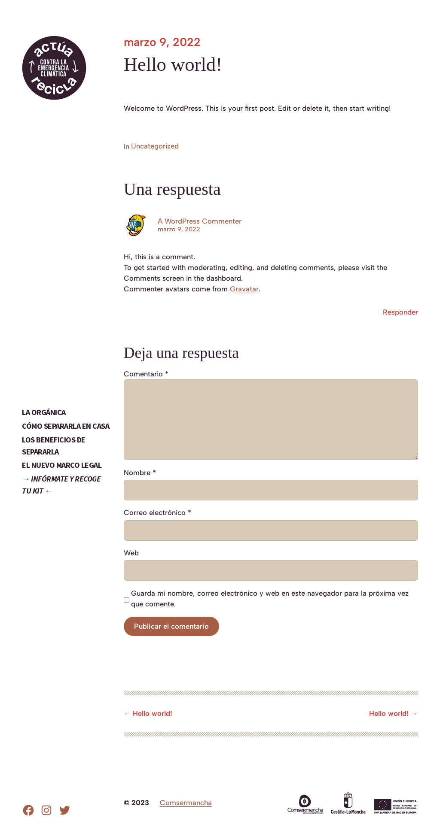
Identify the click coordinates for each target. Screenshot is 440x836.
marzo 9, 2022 (179, 229)
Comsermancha (186, 802)
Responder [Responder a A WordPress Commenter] (400, 312)
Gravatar (244, 289)
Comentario (146, 374)
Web (131, 552)
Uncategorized (155, 146)
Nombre (140, 472)
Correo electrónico (157, 512)
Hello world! (152, 713)
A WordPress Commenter (199, 221)
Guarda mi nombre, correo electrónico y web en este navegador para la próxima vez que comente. (270, 598)
